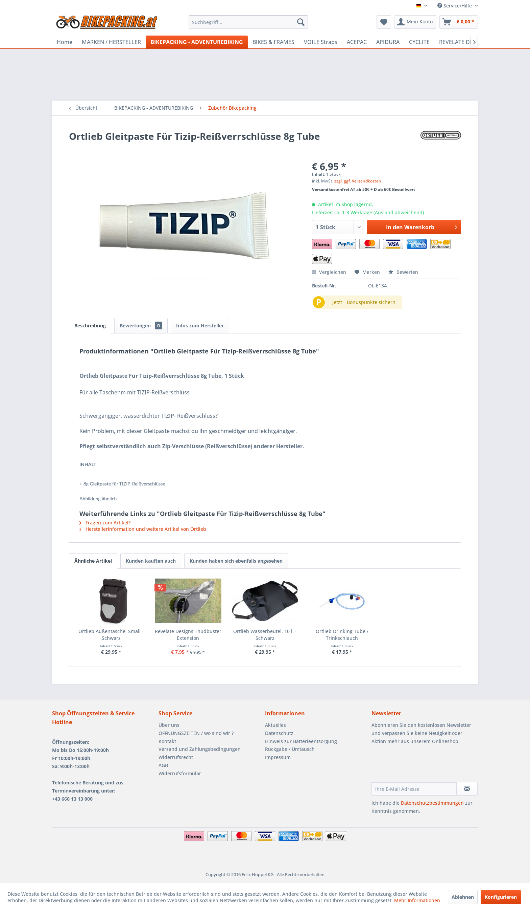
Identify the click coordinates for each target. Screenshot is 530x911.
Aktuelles (275, 725)
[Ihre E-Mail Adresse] (414, 789)
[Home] (64, 42)
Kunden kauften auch (151, 561)
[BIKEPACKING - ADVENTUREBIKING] (197, 42)
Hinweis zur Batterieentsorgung (301, 741)
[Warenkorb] (458, 22)
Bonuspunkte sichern (371, 302)
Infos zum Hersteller (200, 325)
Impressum (278, 757)
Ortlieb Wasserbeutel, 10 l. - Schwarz (265, 634)
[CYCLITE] (419, 42)
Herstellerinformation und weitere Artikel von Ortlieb (142, 529)
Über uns (169, 725)
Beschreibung (90, 325)
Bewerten (403, 272)
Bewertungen (141, 325)
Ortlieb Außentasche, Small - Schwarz (111, 634)
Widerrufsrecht (176, 757)
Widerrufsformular (180, 773)
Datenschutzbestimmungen (432, 803)
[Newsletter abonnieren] (467, 789)
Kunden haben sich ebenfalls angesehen (236, 561)
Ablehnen (463, 897)
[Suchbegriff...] (248, 22)
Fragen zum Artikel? (104, 522)
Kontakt (167, 741)
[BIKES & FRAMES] (273, 42)
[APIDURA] (387, 42)
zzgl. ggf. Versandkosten (357, 181)
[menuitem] (248, 22)
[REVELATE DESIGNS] (463, 42)
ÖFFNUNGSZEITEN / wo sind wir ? (196, 733)
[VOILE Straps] (320, 42)
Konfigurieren (501, 897)
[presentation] (422, 765)
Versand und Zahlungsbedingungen (200, 749)
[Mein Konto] (415, 22)
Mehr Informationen (417, 900)
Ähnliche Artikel (93, 561)
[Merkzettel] (384, 22)
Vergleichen (329, 272)
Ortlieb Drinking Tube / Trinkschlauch (342, 634)
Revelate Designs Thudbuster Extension (188, 634)
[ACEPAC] (356, 42)
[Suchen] (301, 22)
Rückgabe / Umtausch (290, 749)
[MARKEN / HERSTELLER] (111, 42)
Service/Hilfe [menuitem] (455, 5)
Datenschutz (279, 733)
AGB (163, 765)
